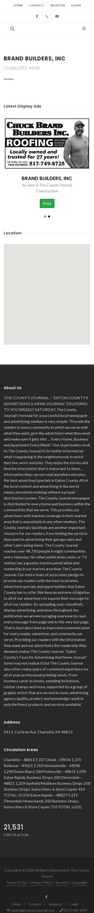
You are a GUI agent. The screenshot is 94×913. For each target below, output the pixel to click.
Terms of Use (16, 882)
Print (47, 203)
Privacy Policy (41, 882)
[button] (45, 216)
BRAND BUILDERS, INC (47, 178)
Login (76, 5)
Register (58, 5)
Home (18, 5)
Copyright (79, 882)
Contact (36, 5)
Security (62, 882)
